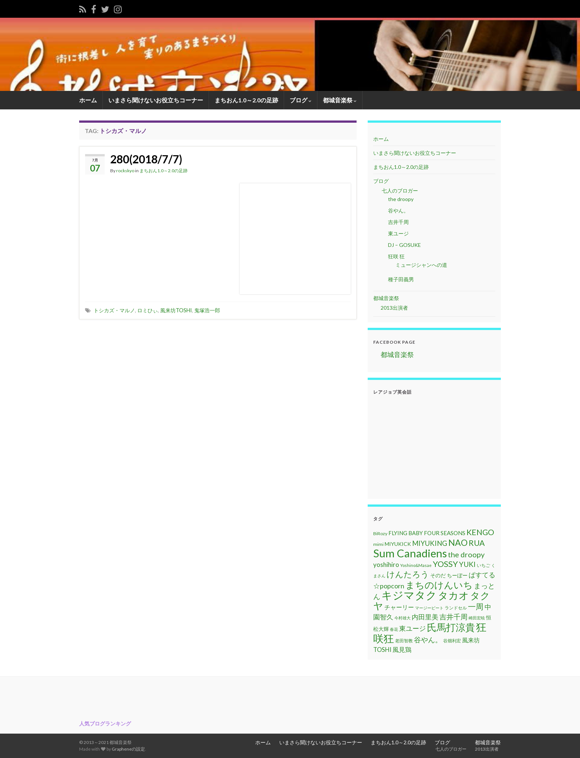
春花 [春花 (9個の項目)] (394, 629)
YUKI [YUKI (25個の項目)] (467, 564)
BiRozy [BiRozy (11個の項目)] (380, 533)
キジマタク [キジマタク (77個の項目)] (409, 595)
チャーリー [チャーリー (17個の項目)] (399, 607)
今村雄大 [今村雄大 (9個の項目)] (402, 617)
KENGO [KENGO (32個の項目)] (480, 532)
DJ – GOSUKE (404, 245)
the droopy (401, 199)
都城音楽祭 (340, 99)
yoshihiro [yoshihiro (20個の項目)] (386, 564)
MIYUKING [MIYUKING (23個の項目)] (429, 543)
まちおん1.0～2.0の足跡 (246, 99)
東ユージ (398, 233)
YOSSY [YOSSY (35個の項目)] (445, 564)
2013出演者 (394, 308)
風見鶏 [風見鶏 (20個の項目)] (401, 649)
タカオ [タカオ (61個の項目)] (453, 595)
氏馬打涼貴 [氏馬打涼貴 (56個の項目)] (451, 627)
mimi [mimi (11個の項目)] (378, 544)
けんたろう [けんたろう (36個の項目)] (408, 574)
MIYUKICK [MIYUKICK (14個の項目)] (398, 544)
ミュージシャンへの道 (421, 265)
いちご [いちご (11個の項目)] (483, 565)
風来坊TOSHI (176, 310)
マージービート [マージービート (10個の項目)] (429, 607)
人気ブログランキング (105, 723)
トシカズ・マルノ (114, 310)
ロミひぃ (147, 310)
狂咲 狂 (396, 256)
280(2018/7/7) (146, 159)
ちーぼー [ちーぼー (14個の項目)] (457, 575)
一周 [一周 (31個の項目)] (475, 606)
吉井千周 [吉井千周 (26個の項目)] (453, 616)
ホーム (88, 99)
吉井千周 (398, 222)
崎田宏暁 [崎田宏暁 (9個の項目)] (477, 617)
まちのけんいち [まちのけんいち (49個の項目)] (439, 584)
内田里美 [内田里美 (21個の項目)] (425, 617)
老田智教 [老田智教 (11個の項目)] (404, 640)
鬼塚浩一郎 (207, 310)
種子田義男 (401, 279)
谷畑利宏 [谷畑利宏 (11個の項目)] (452, 640)
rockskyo (125, 170)
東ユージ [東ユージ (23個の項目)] (412, 628)
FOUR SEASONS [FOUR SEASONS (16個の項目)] (444, 533)
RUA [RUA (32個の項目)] (477, 543)
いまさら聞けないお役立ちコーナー (155, 99)
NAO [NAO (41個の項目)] (458, 542)
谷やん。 (398, 210)
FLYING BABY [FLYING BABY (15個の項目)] (405, 533)
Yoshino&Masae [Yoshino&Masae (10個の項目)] (416, 565)
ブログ (300, 99)
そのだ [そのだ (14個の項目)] (438, 575)
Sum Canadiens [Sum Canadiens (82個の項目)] (410, 553)
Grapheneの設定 (128, 749)
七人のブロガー (399, 190)
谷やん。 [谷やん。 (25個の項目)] (428, 639)
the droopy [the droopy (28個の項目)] (466, 554)
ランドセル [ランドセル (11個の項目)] (456, 608)
